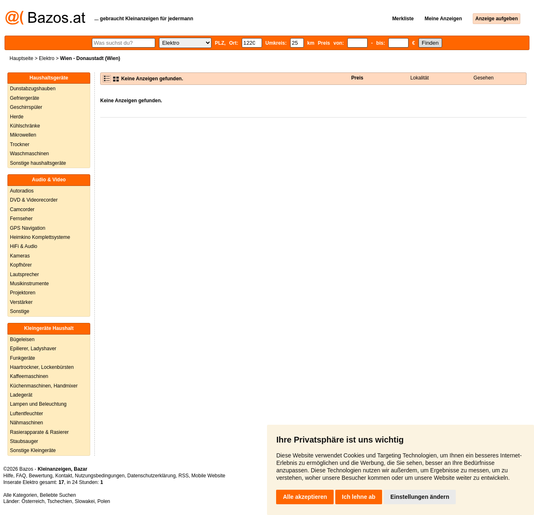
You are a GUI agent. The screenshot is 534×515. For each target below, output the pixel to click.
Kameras (20, 256)
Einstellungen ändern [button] (419, 496)
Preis (357, 78)
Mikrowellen (23, 135)
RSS (183, 476)
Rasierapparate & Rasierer (39, 432)
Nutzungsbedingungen (100, 476)
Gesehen (484, 78)
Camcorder (22, 209)
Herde (17, 117)
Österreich (33, 501)
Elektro (46, 58)
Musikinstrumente (29, 283)
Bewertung (40, 476)
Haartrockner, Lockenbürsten (42, 367)
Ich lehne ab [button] (358, 496)
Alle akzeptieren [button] (305, 496)
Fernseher (21, 218)
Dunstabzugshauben (32, 88)
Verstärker (21, 302)
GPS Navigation (27, 228)
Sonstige (19, 311)
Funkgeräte (22, 358)
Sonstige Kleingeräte (33, 450)
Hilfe (8, 476)
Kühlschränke (25, 126)
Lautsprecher (24, 274)
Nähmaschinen (26, 423)
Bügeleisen (22, 339)
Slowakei (85, 501)
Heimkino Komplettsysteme (40, 237)
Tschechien (59, 501)
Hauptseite (21, 58)
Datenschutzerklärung (151, 476)
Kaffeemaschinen (29, 376)
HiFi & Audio (23, 246)
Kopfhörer (21, 265)
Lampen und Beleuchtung (38, 404)
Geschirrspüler (26, 107)
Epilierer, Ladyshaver (33, 348)
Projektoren (22, 293)
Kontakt (63, 476)
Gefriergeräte (24, 98)
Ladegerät (21, 395)
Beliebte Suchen (58, 495)
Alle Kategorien (20, 495)
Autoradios (22, 191)
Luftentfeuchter (26, 413)
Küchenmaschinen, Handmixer (43, 386)
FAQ (21, 476)
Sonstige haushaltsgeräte (38, 163)
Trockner (19, 144)
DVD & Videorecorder (34, 200)
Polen (103, 501)
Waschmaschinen (29, 153)
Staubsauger (24, 441)
